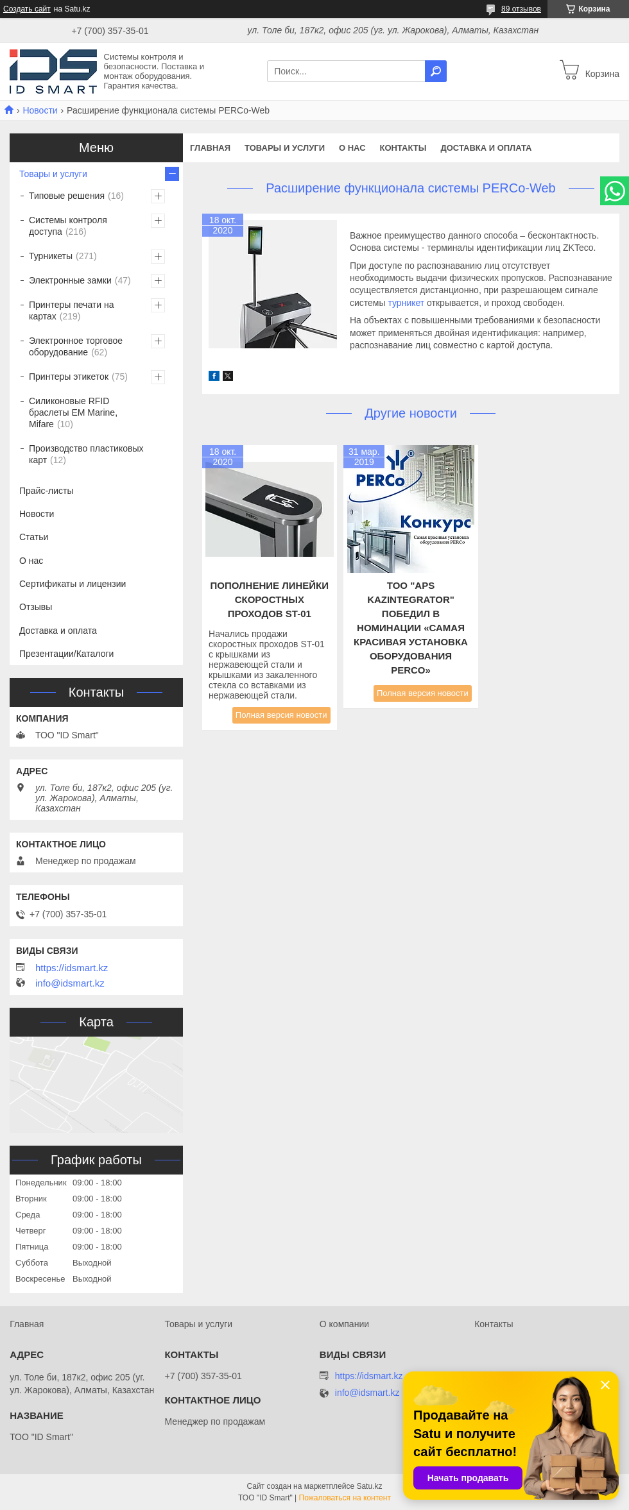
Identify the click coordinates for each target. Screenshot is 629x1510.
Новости (39, 110)
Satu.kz (369, 1486)
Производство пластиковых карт (86, 454)
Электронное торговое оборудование (76, 346)
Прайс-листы (46, 491)
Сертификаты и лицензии (72, 584)
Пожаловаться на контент (345, 1497)
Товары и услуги (285, 148)
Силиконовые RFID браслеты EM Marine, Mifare (73, 412)
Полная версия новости (281, 715)
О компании (344, 1324)
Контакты (403, 148)
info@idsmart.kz (70, 983)
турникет (406, 303)
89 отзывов (521, 8)
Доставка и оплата (485, 148)
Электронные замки (70, 280)
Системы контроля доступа (68, 226)
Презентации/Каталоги (66, 654)
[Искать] (436, 71)
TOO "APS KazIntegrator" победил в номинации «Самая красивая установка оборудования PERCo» (411, 627)
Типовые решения (67, 196)
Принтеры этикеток (68, 376)
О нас (352, 148)
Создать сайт (27, 8)
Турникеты (51, 256)
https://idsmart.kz (71, 968)
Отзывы (35, 607)
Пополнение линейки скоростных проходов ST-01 (270, 599)
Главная (210, 148)
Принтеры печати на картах (71, 310)
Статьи (33, 537)
